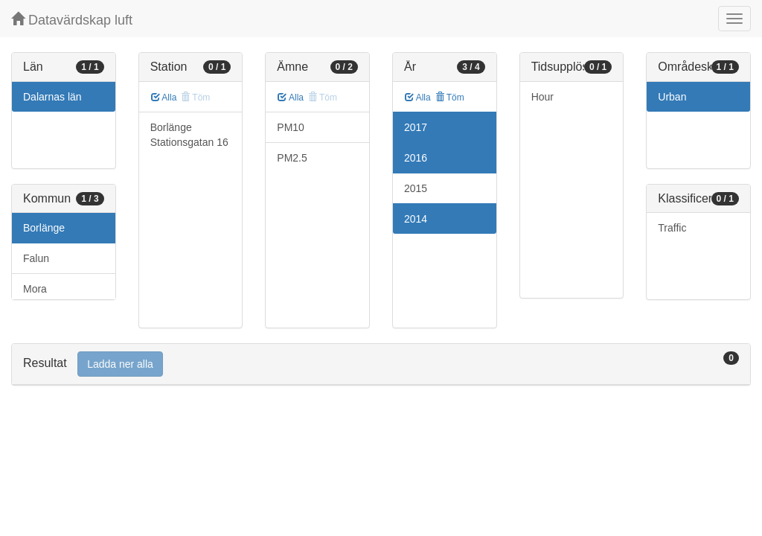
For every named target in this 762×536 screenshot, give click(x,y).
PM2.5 (292, 158)
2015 (415, 188)
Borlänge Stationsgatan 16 (189, 134)
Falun (36, 258)
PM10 (290, 127)
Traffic (672, 228)
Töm (449, 97)
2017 (415, 127)
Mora (35, 289)
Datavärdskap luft (71, 20)
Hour (542, 97)
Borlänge (44, 228)
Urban (672, 97)
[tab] (381, 364)
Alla (164, 97)
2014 (415, 219)
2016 (415, 158)
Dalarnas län (52, 97)
